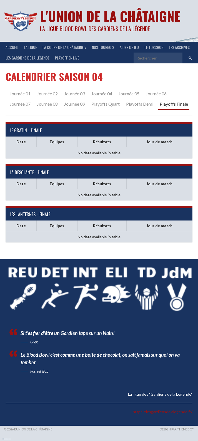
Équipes (57, 141)
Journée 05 (129, 93)
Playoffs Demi (139, 103)
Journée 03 (74, 93)
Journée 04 (101, 93)
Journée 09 (74, 103)
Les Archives (179, 47)
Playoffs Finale (174, 103)
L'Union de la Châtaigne (110, 16)
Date (21, 141)
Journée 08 (47, 103)
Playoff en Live (67, 58)
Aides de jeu (129, 47)
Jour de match (159, 141)
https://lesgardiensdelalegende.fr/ (162, 411)
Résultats (102, 141)
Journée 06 (156, 93)
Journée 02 (47, 93)
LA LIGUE (30, 47)
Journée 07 (20, 103)
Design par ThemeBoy (177, 429)
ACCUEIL (12, 47)
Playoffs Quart (105, 103)
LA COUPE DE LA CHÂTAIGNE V (64, 47)
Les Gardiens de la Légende (27, 58)
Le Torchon (153, 47)
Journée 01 (20, 93)
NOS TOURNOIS (103, 47)
